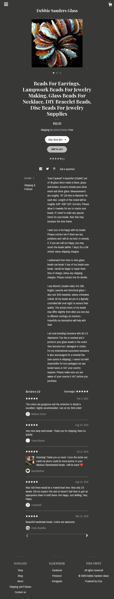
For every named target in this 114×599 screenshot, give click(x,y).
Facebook (57, 570)
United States (60, 130)
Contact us (20, 592)
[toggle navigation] (6, 4)
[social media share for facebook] (41, 169)
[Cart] (110, 5)
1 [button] (53, 73)
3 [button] (60, 73)
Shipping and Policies (20, 587)
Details (29, 178)
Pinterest (57, 576)
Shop (20, 570)
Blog (20, 576)
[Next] (87, 536)
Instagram (57, 581)
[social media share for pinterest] (54, 169)
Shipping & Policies (29, 187)
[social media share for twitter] (48, 169)
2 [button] (57, 73)
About (20, 581)
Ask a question (67, 169)
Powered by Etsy (93, 581)
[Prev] (27, 536)
